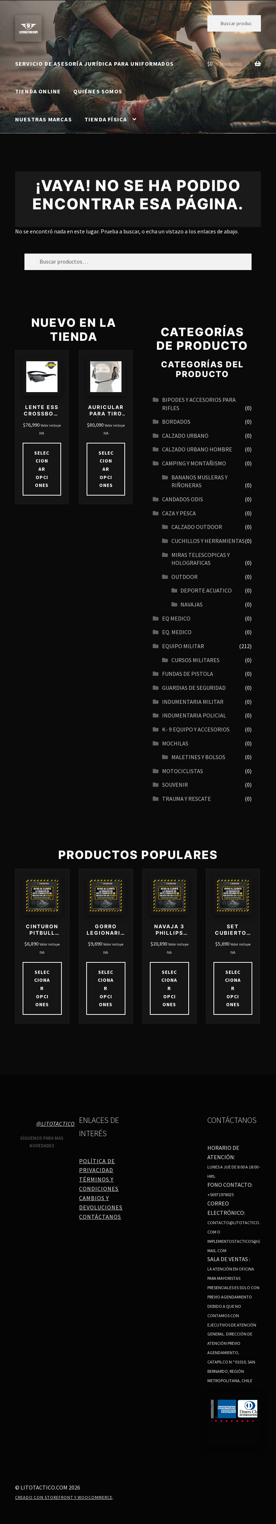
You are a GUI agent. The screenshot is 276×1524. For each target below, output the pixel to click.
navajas (191, 604)
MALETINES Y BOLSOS (198, 757)
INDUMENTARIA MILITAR (193, 701)
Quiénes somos (97, 91)
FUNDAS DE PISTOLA (187, 673)
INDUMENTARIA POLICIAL (194, 715)
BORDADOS (176, 421)
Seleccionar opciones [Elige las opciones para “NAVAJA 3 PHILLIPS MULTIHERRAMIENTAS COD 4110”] (169, 988)
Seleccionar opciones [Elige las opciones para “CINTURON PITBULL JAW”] (42, 988)
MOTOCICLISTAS (182, 771)
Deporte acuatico (206, 590)
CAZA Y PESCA (179, 513)
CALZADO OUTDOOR (196, 526)
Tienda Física (105, 119)
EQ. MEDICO (177, 632)
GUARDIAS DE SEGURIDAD (194, 687)
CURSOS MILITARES (195, 660)
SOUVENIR (175, 784)
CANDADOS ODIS (182, 499)
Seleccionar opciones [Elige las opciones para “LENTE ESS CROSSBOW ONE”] (41, 469)
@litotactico (55, 1123)
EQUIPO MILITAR (183, 646)
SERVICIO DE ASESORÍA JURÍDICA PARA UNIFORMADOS (94, 63)
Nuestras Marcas (43, 119)
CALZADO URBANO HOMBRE (197, 449)
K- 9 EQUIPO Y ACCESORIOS (196, 729)
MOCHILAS (175, 743)
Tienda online (38, 91)
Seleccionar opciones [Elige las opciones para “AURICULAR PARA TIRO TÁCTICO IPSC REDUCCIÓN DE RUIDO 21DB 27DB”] (106, 469)
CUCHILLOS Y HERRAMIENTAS (208, 540)
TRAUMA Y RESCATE (186, 798)
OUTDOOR (184, 576)
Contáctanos (100, 1216)
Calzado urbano (185, 435)
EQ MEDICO (176, 618)
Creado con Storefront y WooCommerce (63, 1497)
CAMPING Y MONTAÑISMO (194, 463)
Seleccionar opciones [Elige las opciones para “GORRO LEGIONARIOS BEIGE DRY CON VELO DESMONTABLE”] (106, 988)
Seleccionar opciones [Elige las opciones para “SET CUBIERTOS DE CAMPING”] (233, 988)
